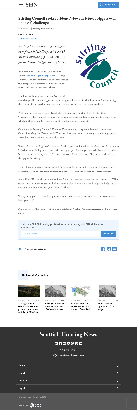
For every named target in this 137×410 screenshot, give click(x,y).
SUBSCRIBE (108, 4)
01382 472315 (70, 351)
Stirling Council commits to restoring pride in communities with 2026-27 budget (28, 308)
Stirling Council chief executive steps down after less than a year (55, 307)
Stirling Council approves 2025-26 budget (105, 307)
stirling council (29, 39)
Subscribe (108, 233)
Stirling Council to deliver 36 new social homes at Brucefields (80, 307)
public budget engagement (40, 76)
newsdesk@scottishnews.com (70, 355)
